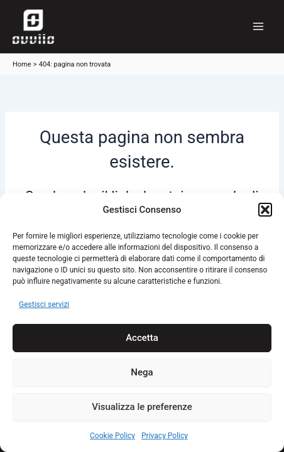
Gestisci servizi (44, 304)
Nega (142, 372)
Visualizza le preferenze (142, 406)
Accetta (142, 337)
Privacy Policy (164, 435)
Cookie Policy (112, 435)
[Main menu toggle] (258, 26)
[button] (265, 209)
